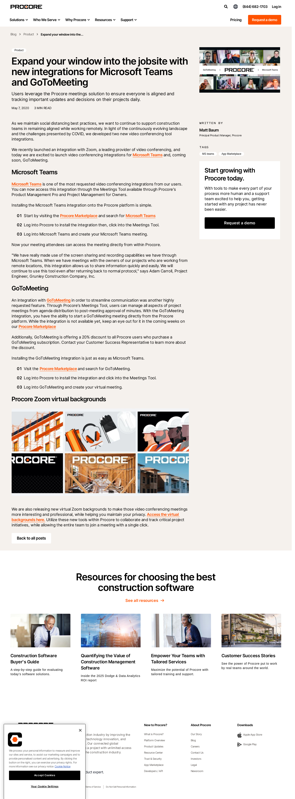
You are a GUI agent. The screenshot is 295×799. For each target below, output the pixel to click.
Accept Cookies (44, 783)
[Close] (80, 739)
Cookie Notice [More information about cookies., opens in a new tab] (62, 775)
